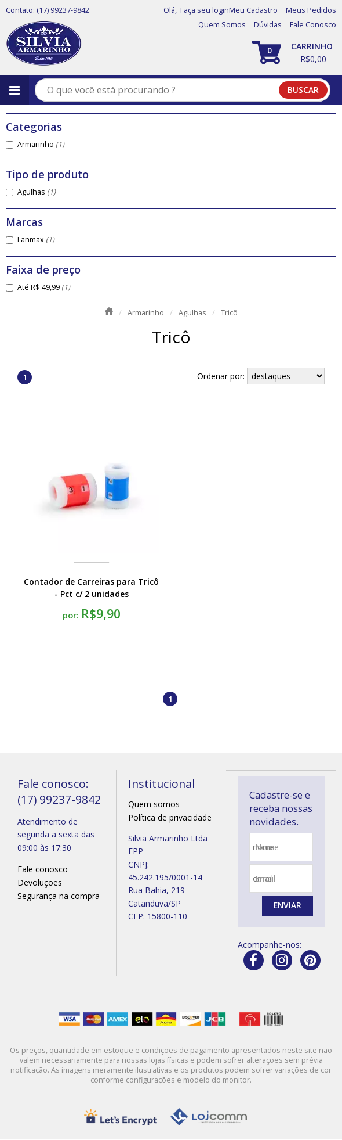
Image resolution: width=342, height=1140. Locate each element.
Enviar (286, 905)
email (265, 878)
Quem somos (154, 804)
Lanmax (35, 239)
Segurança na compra (58, 895)
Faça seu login (204, 10)
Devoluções (39, 882)
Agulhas (36, 192)
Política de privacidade (170, 817)
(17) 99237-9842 (63, 10)
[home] (44, 43)
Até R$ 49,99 (43, 287)
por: (72, 615)
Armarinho (40, 144)
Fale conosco (42, 869)
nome (267, 847)
